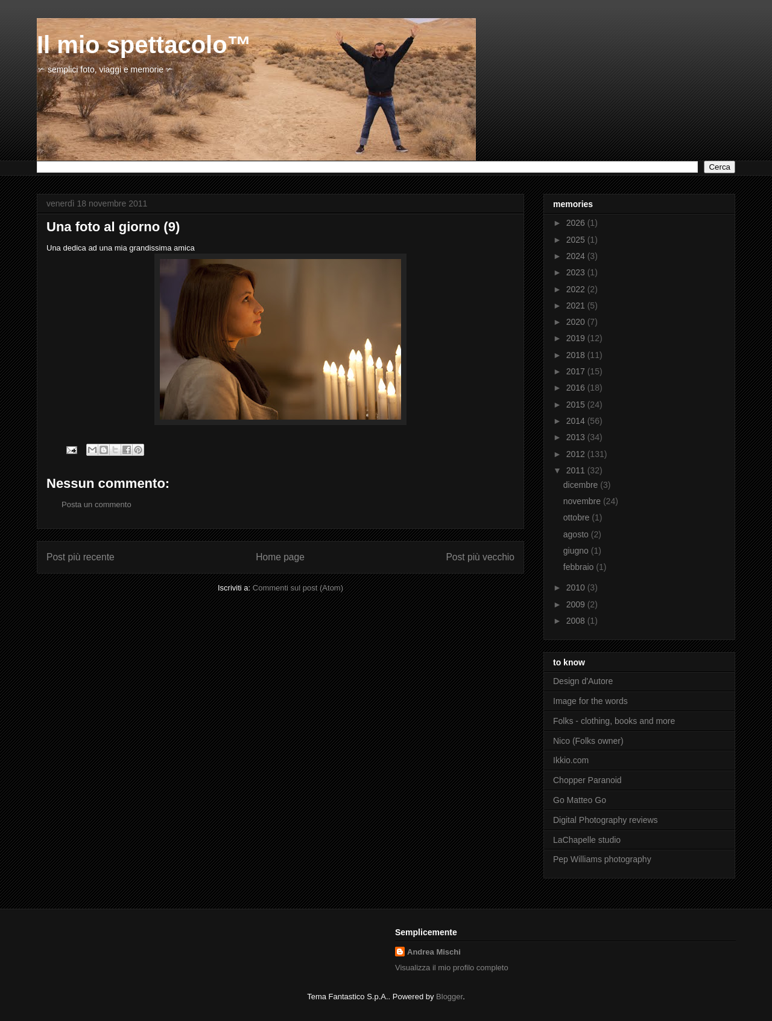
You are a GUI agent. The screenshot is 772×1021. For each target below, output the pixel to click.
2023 (576, 272)
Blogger (449, 996)
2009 (576, 604)
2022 (576, 289)
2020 (576, 322)
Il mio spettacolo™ (144, 44)
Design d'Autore (583, 681)
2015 (576, 404)
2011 (576, 470)
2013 (576, 437)
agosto (577, 534)
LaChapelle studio (587, 840)
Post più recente (80, 557)
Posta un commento (96, 504)
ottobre (577, 517)
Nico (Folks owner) (588, 741)
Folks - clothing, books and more (614, 721)
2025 (576, 240)
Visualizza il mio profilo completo (451, 967)
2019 (576, 338)
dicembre (581, 485)
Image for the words (590, 701)
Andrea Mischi (434, 951)
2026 (576, 223)
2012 (576, 454)
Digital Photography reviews (605, 820)
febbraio (579, 567)
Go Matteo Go (579, 800)
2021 (576, 305)
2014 (576, 421)
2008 (576, 621)
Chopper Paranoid (587, 780)
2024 (576, 256)
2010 (576, 587)
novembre (583, 501)
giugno (577, 550)
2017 (576, 371)
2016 (576, 387)
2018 (576, 355)
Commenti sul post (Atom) (298, 587)
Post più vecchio (480, 557)
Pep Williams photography (602, 859)
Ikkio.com (571, 760)
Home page (280, 557)
